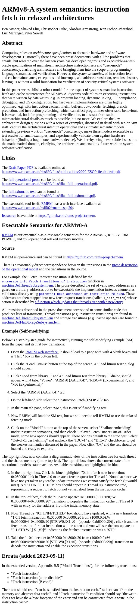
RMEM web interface (41, 352)
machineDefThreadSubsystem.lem (27, 285)
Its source (9, 216)
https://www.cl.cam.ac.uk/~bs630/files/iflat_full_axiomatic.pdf (48, 196)
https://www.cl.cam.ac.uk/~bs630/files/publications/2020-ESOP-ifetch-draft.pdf (61, 172)
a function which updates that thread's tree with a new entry (79, 302)
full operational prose (24, 179)
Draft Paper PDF (21, 167)
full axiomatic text (22, 192)
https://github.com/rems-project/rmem (66, 216)
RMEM (47, 204)
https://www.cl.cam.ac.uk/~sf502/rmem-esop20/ (37, 208)
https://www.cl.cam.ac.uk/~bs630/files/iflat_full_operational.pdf (49, 184)
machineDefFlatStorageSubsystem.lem (30, 322)
